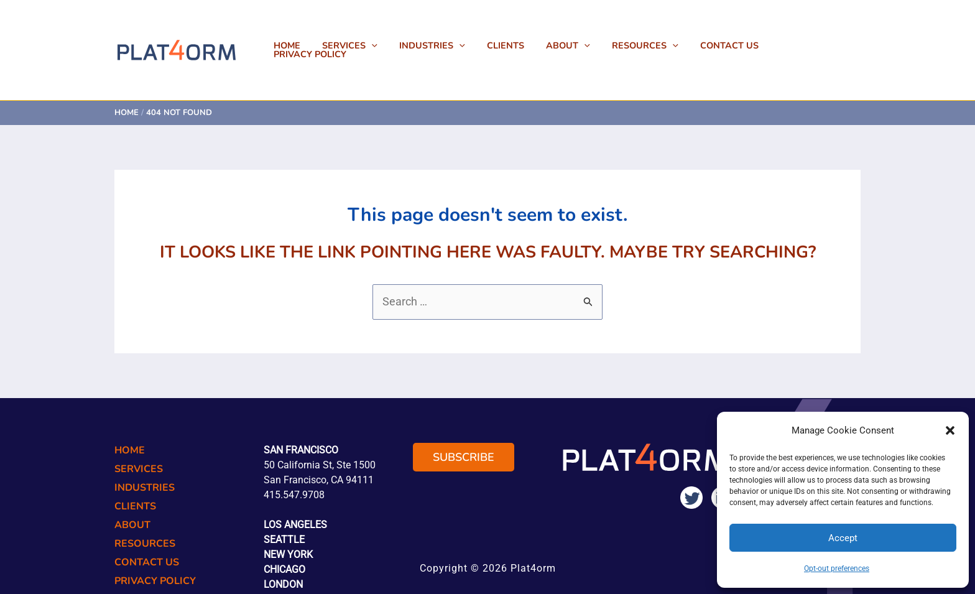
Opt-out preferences (836, 568)
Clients (519, 45)
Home (313, 45)
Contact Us (732, 45)
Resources (651, 45)
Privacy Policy (815, 45)
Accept (842, 538)
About (579, 45)
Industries (451, 45)
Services (372, 45)
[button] (950, 430)
